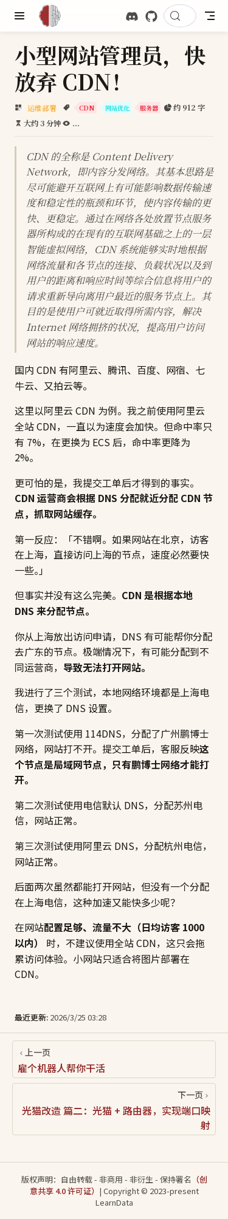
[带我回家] (54, 16)
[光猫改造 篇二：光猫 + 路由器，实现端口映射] (114, 1109)
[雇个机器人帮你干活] (114, 1059)
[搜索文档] (180, 15)
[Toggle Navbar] (209, 16)
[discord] (132, 17)
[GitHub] (151, 17)
